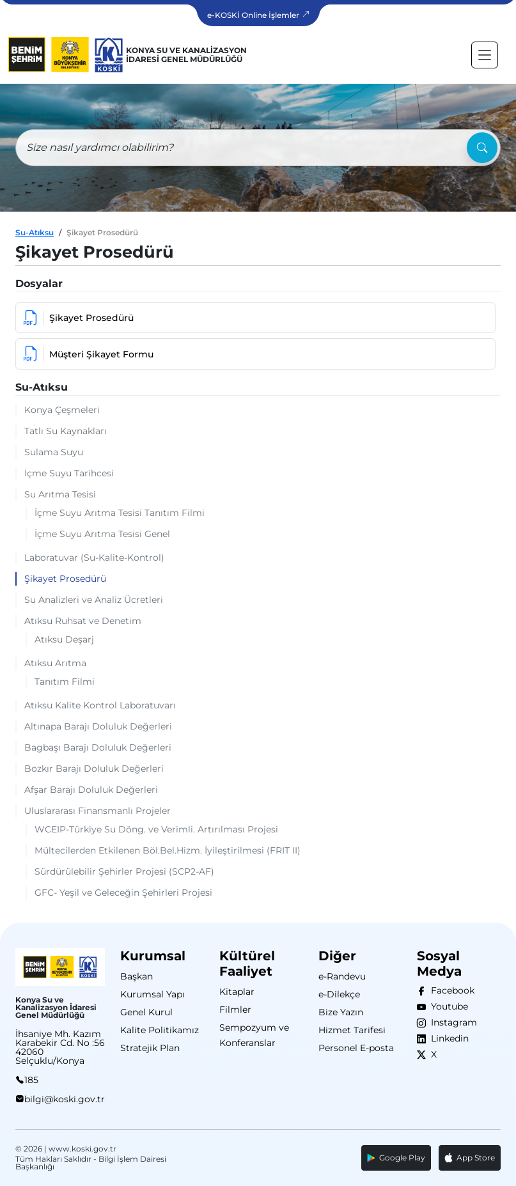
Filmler (235, 1009)
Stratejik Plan (150, 1048)
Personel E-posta (356, 1048)
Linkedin (447, 1038)
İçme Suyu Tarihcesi (69, 473)
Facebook (450, 990)
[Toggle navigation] (484, 55)
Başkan (136, 976)
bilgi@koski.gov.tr (64, 1099)
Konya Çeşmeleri (62, 410)
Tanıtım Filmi (65, 681)
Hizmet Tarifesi (352, 1030)
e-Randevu (342, 976)
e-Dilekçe (339, 994)
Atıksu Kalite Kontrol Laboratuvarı (100, 705)
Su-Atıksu (34, 232)
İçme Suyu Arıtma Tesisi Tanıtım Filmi (120, 513)
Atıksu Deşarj (64, 639)
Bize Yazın (340, 1012)
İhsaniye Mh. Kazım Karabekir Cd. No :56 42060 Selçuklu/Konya (60, 1047)
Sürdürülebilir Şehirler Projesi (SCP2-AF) (124, 871)
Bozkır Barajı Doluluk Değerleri (94, 768)
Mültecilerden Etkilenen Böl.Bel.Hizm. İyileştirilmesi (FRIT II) (168, 850)
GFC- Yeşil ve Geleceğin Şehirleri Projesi (123, 892)
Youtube (447, 1006)
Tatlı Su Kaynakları (65, 431)
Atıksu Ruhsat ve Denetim (82, 621)
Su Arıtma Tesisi (60, 494)
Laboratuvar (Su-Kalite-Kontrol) (94, 557)
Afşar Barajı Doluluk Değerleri (91, 789)
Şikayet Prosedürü (79, 318)
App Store (469, 1158)
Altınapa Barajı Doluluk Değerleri (98, 726)
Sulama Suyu (53, 452)
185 (31, 1079)
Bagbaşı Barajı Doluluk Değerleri (97, 747)
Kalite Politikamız (159, 1030)
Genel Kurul (146, 1012)
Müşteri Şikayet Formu (88, 354)
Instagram (451, 1022)
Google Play (396, 1157)
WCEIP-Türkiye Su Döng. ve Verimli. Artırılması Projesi (156, 829)
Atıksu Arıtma (55, 663)
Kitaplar (236, 991)
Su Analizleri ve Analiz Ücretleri (93, 599)
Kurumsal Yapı (152, 994)
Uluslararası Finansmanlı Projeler (97, 810)
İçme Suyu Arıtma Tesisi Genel (102, 534)
